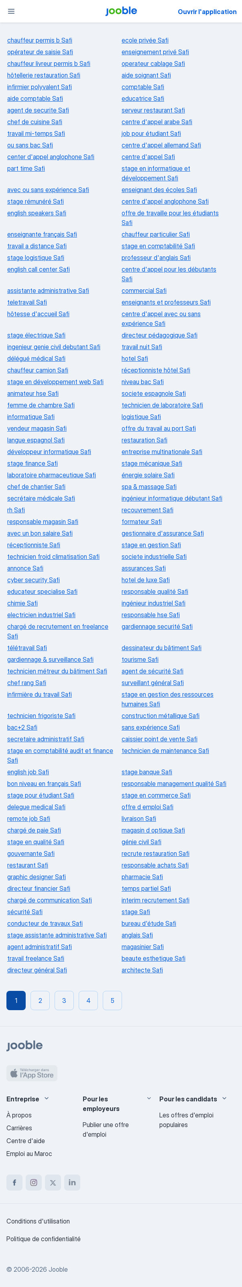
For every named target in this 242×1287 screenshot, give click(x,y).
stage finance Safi (32, 463)
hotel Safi (135, 358)
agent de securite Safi (38, 110)
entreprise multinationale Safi (162, 452)
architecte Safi (142, 970)
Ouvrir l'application (207, 12)
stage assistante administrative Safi (57, 935)
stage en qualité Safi (35, 842)
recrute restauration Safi (155, 853)
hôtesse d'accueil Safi (38, 314)
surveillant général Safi (153, 683)
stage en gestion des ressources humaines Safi (168, 699)
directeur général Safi (37, 970)
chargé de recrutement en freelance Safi (57, 631)
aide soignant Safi (146, 75)
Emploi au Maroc (29, 1154)
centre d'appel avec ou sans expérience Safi (161, 318)
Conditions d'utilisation (38, 1221)
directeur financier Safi (38, 888)
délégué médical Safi (36, 358)
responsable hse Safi (151, 615)
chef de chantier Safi (36, 487)
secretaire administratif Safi (45, 739)
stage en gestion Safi (151, 545)
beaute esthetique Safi (153, 958)
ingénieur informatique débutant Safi (172, 498)
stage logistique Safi (35, 258)
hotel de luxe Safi (146, 580)
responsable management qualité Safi (174, 784)
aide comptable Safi (35, 98)
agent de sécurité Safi (152, 671)
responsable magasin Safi (42, 522)
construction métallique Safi (160, 716)
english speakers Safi (36, 213)
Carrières (19, 1128)
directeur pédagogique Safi (159, 335)
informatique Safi (31, 417)
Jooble (58, 1269)
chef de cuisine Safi (34, 122)
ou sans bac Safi (30, 145)
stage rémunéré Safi (35, 201)
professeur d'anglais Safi (156, 258)
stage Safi (136, 912)
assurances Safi (144, 568)
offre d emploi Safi (147, 807)
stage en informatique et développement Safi (156, 173)
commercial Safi (144, 290)
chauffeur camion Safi (37, 370)
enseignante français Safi (42, 234)
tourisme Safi (140, 659)
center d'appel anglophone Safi (50, 157)
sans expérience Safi (151, 727)
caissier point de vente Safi (159, 739)
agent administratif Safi (39, 947)
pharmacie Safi (142, 877)
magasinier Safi (143, 947)
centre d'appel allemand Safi (161, 145)
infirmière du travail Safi (39, 694)
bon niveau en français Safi (44, 784)
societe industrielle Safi (154, 556)
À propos (19, 1115)
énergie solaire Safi (148, 475)
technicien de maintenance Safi (165, 751)
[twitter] (53, 1182)
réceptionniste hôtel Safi (156, 370)
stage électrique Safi (36, 335)
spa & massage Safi (149, 487)
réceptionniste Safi (33, 545)
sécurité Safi (25, 912)
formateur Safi (142, 522)
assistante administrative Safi (48, 290)
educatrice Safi (143, 98)
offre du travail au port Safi (159, 428)
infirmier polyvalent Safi (39, 87)
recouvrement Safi (147, 510)
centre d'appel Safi (148, 157)
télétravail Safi (27, 648)
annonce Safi (25, 568)
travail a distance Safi (37, 246)
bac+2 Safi (22, 727)
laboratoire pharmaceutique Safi (51, 475)
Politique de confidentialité (43, 1239)
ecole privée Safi (145, 40)
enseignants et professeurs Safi (166, 302)
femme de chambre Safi (41, 405)
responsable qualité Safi (155, 591)
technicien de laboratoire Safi (162, 405)
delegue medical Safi (36, 807)
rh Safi (16, 510)
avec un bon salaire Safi (40, 533)
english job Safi (28, 772)
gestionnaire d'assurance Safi (163, 533)
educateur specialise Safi (42, 591)
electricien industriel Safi (41, 615)
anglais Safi (137, 935)
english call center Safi (38, 269)
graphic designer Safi (36, 877)
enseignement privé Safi (155, 52)
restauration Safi (144, 440)
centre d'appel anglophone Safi (165, 201)
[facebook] (14, 1182)
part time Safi (26, 168)
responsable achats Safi (155, 865)
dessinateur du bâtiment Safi (161, 648)
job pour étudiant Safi (151, 133)
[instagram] (34, 1182)
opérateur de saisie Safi (40, 52)
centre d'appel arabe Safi (157, 122)
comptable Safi (143, 87)
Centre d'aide (25, 1141)
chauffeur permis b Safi (39, 40)
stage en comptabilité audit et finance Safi (60, 755)
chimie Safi (22, 603)
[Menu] (11, 11)
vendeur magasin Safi (37, 428)
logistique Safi (141, 417)
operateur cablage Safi (153, 63)
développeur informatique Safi (49, 452)
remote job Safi (28, 818)
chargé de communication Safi (49, 900)
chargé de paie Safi (34, 830)
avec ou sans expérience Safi (48, 190)
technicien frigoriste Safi (41, 716)
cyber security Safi (33, 580)
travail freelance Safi (35, 958)
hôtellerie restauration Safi (43, 75)
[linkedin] (72, 1182)
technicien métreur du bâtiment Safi (57, 671)
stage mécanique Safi (152, 463)
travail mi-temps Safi (36, 133)
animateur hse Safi (33, 393)
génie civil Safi (141, 842)
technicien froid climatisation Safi (53, 556)
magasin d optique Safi (153, 830)
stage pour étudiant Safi (40, 795)
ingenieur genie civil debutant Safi (53, 347)
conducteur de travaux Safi (45, 923)
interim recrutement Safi (155, 900)
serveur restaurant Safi (153, 110)
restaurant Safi (27, 865)
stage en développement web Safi (55, 382)
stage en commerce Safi (156, 795)
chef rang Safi (26, 683)
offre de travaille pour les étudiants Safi (170, 218)
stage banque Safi (147, 772)
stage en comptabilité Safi (158, 246)
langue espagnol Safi (36, 440)
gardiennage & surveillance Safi (50, 659)
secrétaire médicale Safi (41, 498)
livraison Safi (139, 818)
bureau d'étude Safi (149, 923)
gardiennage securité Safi (157, 626)
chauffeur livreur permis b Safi (48, 63)
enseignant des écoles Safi (159, 190)
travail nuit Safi (142, 347)
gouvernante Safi (31, 853)
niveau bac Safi (143, 382)
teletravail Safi (27, 302)
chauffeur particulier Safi (156, 234)
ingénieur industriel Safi (153, 603)
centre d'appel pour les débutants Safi (169, 274)
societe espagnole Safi (154, 393)
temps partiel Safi (146, 888)
